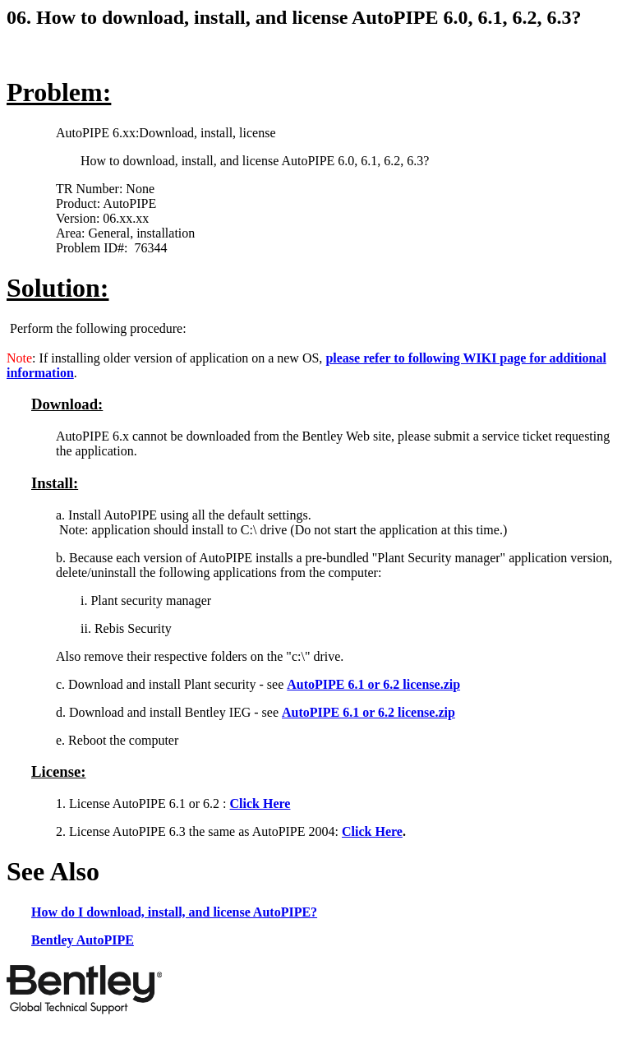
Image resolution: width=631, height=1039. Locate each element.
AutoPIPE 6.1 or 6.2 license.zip (373, 684)
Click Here (260, 803)
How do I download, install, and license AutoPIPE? (174, 912)
